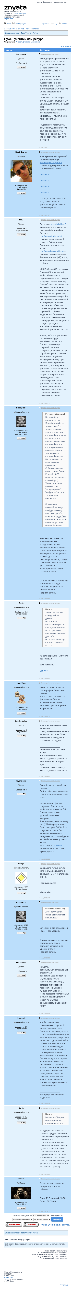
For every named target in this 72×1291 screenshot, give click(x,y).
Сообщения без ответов (14, 29)
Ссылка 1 (44, 174)
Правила (45, 24)
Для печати (65, 46)
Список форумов (12, 33)
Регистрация (18, 24)
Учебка (35, 33)
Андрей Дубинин (23, 42)
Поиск (63, 24)
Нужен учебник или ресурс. (55, 1225)
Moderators (35, 42)
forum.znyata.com (19, 13)
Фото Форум (26, 33)
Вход (7, 24)
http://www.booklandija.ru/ (52, 251)
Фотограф (64, 1285)
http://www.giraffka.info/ (51, 236)
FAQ (54, 24)
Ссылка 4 (44, 192)
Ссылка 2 (44, 180)
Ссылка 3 (44, 186)
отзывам (58, 845)
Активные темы (32, 29)
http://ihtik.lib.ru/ (58, 224)
